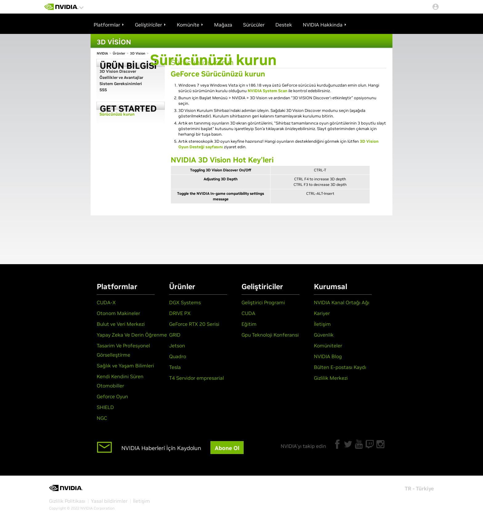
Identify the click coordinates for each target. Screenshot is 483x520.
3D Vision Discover (117, 71)
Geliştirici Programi (263, 302)
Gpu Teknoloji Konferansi (270, 335)
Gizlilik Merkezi (331, 378)
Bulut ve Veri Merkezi (121, 324)
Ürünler (119, 53)
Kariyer (322, 313)
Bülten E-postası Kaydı (340, 367)
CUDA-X (106, 302)
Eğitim (249, 324)
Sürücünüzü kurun (117, 114)
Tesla (175, 367)
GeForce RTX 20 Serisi (194, 324)
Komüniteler (328, 345)
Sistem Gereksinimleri (120, 83)
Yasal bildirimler (109, 501)
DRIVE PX (180, 313)
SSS (103, 89)
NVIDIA (102, 53)
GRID (175, 335)
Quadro (177, 356)
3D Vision (137, 53)
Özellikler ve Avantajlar (121, 77)
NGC (102, 418)
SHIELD (105, 407)
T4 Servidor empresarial (196, 378)
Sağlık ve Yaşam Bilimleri (125, 365)
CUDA (248, 313)
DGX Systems (185, 302)
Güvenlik (324, 335)
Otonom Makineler (118, 313)
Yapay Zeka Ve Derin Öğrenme (132, 335)
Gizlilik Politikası (67, 501)
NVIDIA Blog (328, 356)
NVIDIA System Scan (267, 90)
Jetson (177, 345)
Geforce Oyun (112, 396)
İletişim (322, 324)
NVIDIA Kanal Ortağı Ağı (341, 302)
